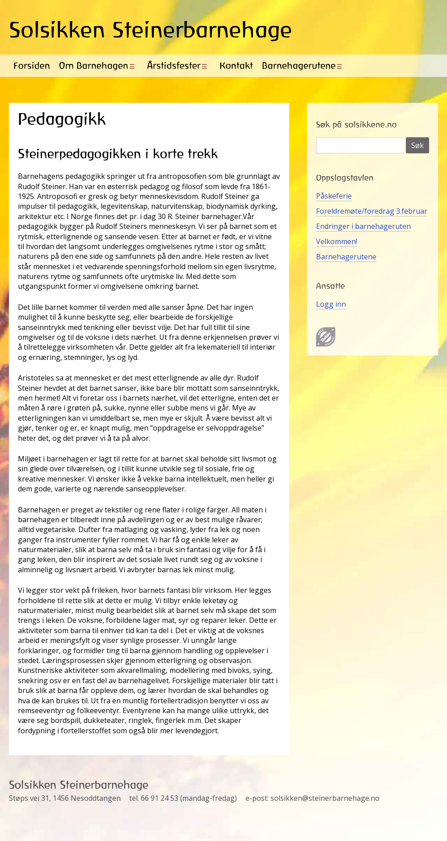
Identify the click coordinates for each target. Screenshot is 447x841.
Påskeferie (334, 196)
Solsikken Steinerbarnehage (150, 29)
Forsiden (31, 65)
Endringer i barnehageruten (363, 226)
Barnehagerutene (299, 65)
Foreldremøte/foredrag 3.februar (371, 211)
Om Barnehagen (93, 65)
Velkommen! (336, 241)
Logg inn (331, 304)
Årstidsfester (174, 65)
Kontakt (236, 65)
